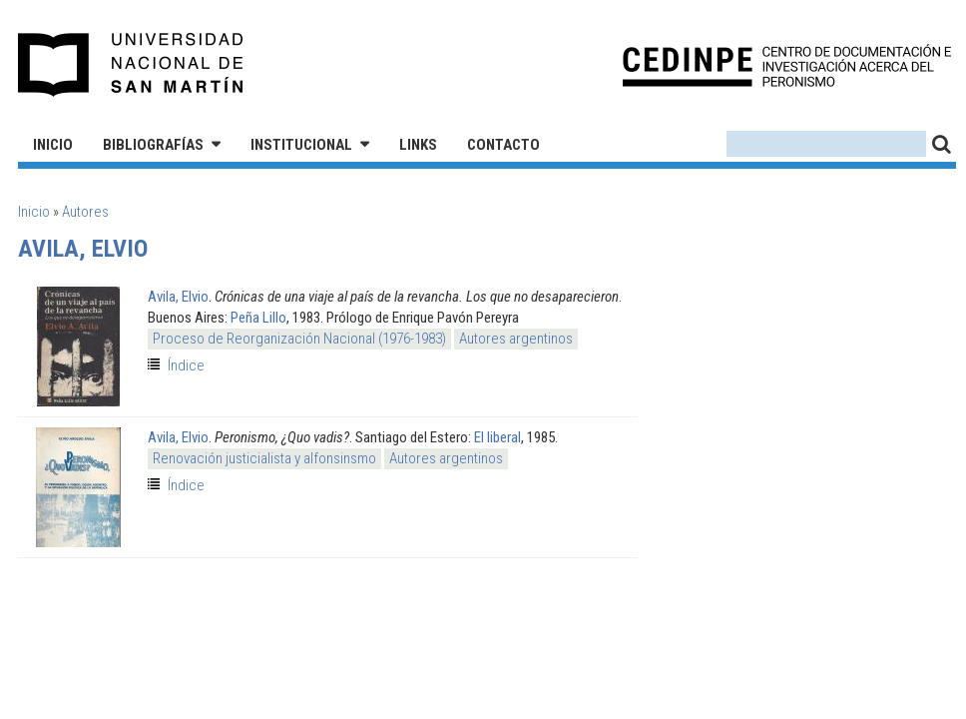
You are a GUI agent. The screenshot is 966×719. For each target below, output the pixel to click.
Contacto (503, 145)
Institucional (301, 145)
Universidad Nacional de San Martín (131, 65)
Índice (186, 365)
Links (418, 145)
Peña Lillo (258, 318)
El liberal (497, 437)
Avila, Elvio (178, 297)
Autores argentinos (516, 339)
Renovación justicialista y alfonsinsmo (264, 458)
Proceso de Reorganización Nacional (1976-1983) (299, 339)
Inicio (53, 145)
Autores (85, 212)
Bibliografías (153, 145)
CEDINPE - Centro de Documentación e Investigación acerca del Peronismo (787, 65)
